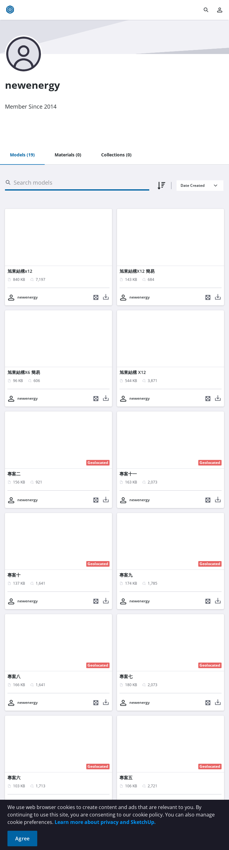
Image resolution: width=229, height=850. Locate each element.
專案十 (13, 575)
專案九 (125, 575)
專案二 (13, 474)
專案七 (125, 676)
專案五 (125, 777)
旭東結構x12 (19, 271)
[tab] (22, 155)
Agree (22, 838)
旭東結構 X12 (132, 372)
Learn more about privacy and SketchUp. (105, 822)
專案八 (13, 676)
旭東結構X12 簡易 (137, 271)
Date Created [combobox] (192, 185)
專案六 (13, 777)
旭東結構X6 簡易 (23, 372)
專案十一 (128, 474)
